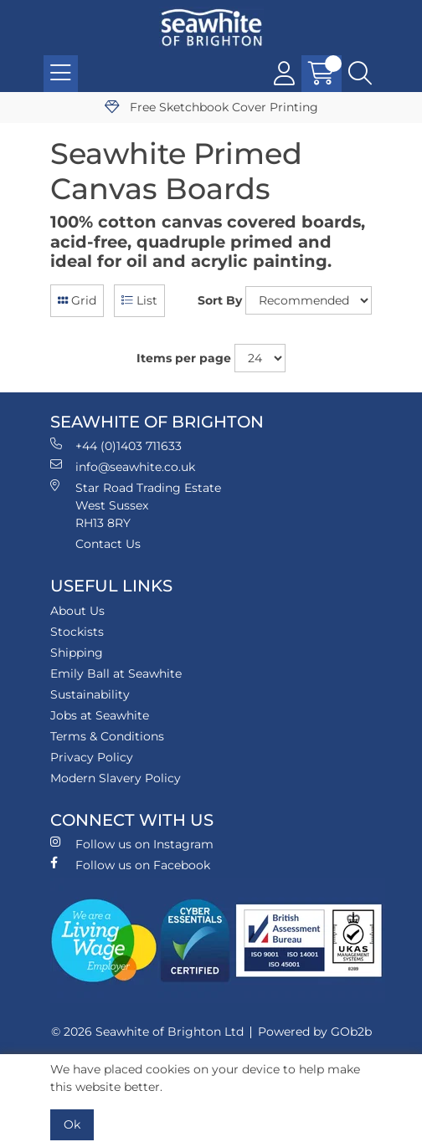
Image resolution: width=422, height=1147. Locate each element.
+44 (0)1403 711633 (116, 445)
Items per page (183, 358)
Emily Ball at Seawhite (116, 673)
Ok (72, 1124)
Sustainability (90, 694)
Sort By (220, 300)
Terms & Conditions (107, 736)
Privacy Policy (91, 757)
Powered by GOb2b (315, 1031)
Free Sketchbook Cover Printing (211, 107)
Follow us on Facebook (130, 865)
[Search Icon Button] (360, 73)
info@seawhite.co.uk (122, 466)
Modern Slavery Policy (115, 778)
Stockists (77, 631)
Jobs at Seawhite (99, 715)
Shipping (76, 652)
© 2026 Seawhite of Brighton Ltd (147, 1031)
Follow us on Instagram (132, 844)
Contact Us (108, 543)
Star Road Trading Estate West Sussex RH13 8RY (135, 504)
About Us (77, 610)
